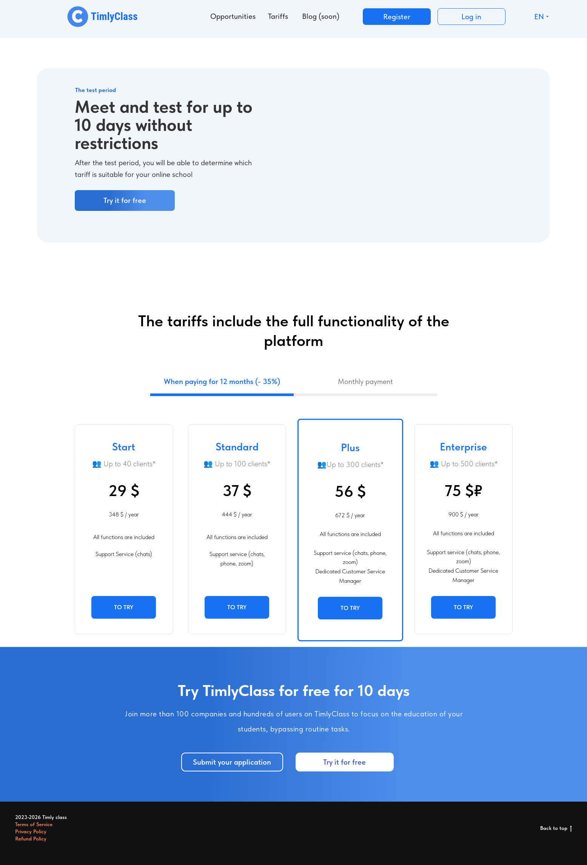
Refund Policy (30, 839)
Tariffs (278, 16)
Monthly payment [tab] (365, 381)
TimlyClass (114, 16)
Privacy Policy (30, 831)
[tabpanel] (293, 521)
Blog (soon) (320, 16)
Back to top (556, 828)
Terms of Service (33, 824)
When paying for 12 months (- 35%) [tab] (222, 381)
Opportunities (233, 16)
